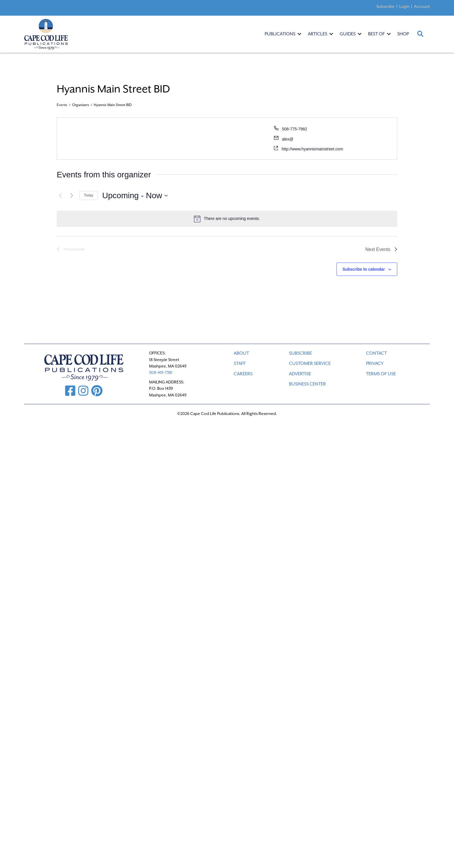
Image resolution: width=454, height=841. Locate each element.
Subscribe (385, 6)
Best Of (376, 34)
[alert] (227, 219)
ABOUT (241, 353)
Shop (403, 34)
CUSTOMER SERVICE (310, 363)
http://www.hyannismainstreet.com (312, 149)
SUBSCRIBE (300, 353)
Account (422, 6)
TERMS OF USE (381, 373)
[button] (299, 34)
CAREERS (243, 373)
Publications (280, 34)
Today (88, 195)
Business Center (307, 384)
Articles (317, 34)
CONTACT (376, 353)
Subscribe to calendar (364, 269)
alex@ (288, 139)
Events (62, 105)
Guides (348, 34)
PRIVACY (375, 363)
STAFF (240, 363)
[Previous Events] (60, 195)
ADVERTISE (300, 373)
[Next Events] (71, 195)
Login (404, 6)
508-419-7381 (160, 372)
